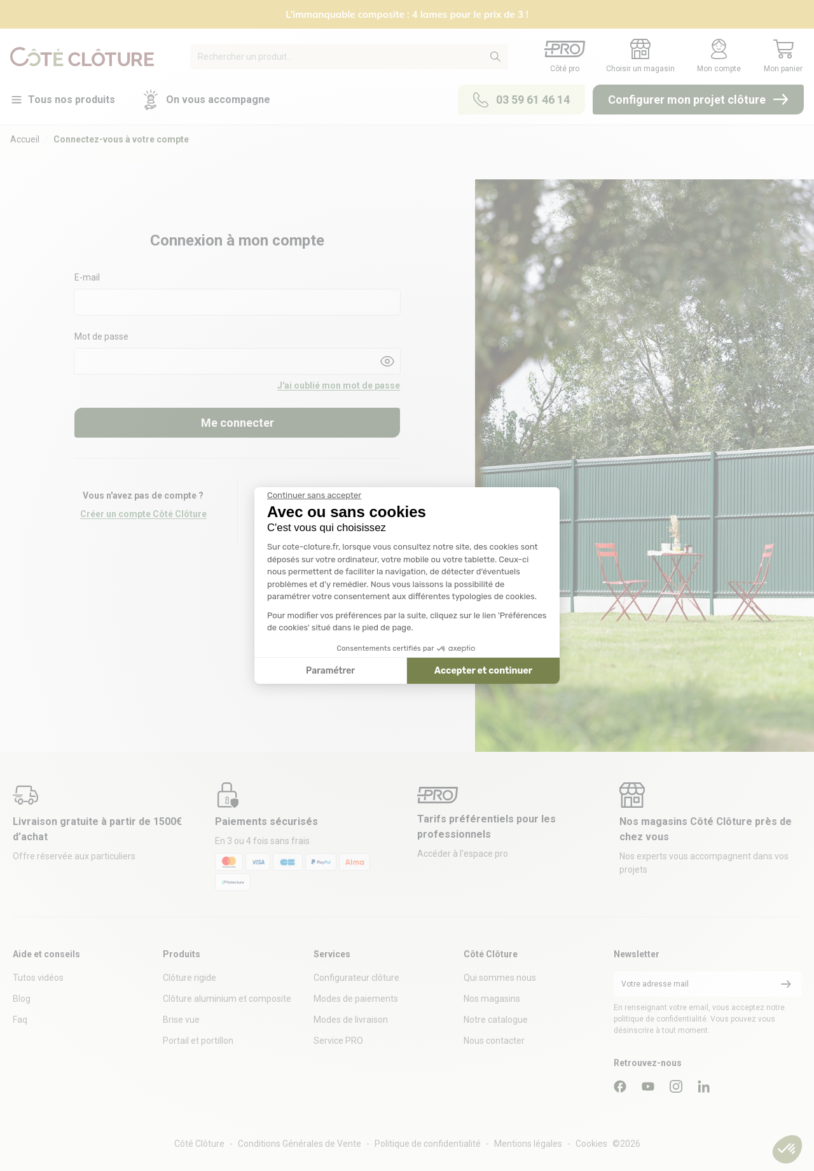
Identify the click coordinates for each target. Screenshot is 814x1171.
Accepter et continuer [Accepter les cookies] (483, 670)
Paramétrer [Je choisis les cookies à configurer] (330, 670)
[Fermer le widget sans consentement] (314, 495)
